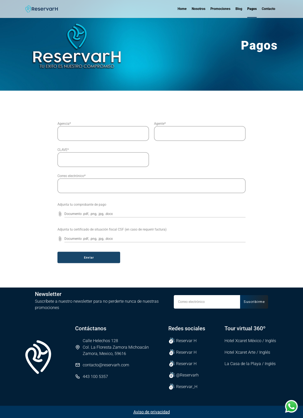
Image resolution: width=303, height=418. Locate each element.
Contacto (268, 9)
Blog (238, 9)
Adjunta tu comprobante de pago (81, 252)
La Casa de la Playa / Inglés (250, 363)
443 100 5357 (95, 376)
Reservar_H (183, 386)
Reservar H (182, 340)
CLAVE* (63, 197)
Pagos (252, 9)
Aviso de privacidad (151, 411)
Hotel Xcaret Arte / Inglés (247, 352)
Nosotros (198, 9)
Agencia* (64, 171)
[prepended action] (59, 261)
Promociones (220, 9)
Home (182, 9)
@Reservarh (183, 375)
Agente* (160, 171)
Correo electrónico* (71, 224)
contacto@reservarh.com (106, 364)
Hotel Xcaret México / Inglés (250, 340)
